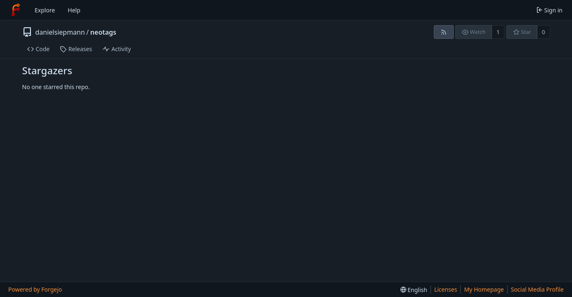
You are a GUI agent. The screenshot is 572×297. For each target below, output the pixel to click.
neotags (103, 32)
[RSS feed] (443, 32)
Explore (45, 10)
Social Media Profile (537, 289)
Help (74, 10)
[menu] (413, 290)
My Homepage (484, 289)
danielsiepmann (60, 32)
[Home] (15, 9)
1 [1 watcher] (498, 32)
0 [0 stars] (543, 32)
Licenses (445, 289)
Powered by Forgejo (35, 289)
